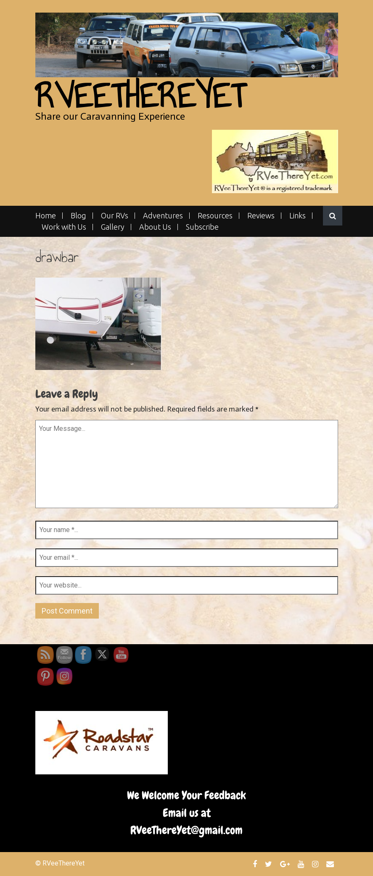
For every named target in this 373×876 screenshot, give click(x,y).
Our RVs (114, 215)
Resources (215, 215)
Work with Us (64, 227)
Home (45, 215)
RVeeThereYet (140, 96)
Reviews (261, 215)
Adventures (163, 215)
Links (297, 215)
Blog (78, 215)
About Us (155, 227)
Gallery (112, 227)
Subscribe (202, 227)
